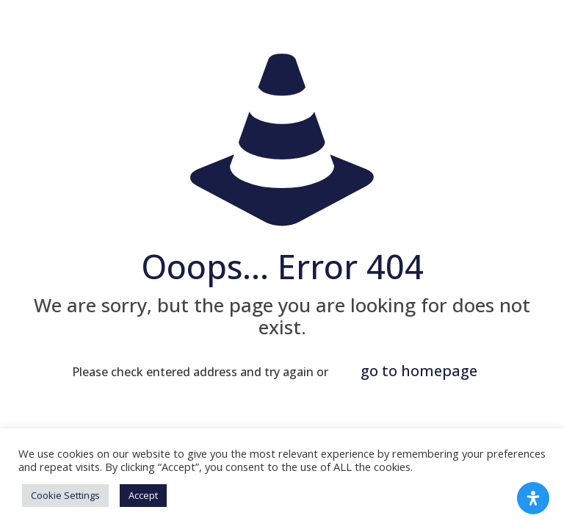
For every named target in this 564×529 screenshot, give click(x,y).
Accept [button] (143, 495)
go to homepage (419, 371)
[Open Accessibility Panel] (533, 498)
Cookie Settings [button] (65, 495)
